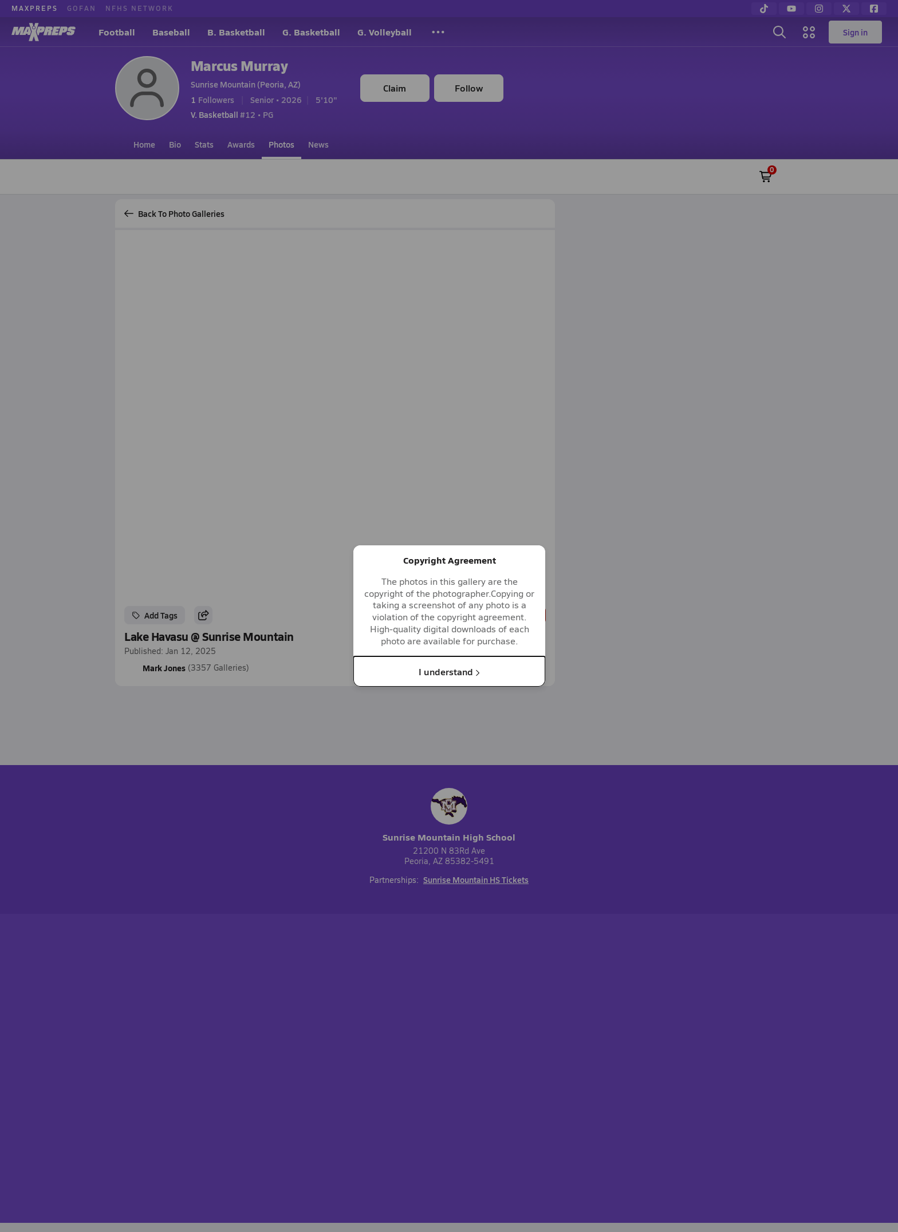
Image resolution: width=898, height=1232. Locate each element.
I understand (449, 671)
